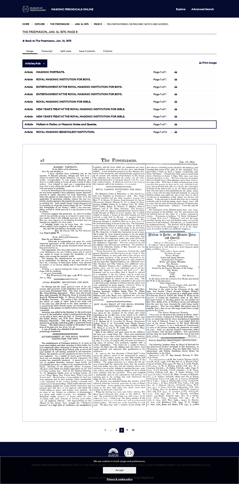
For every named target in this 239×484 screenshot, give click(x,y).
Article (28, 72)
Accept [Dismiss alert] (120, 470)
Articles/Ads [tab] (32, 63)
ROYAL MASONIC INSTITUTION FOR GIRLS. (63, 101)
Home (25, 24)
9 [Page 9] (127, 430)
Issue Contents (87, 51)
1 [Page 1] (105, 430)
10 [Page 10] (133, 430)
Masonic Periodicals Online (72, 9)
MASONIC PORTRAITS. (50, 72)
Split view (65, 51)
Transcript (46, 51)
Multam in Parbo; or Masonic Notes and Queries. (66, 124)
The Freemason (59, 24)
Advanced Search (202, 9)
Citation (107, 51)
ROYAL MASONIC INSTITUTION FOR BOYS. (63, 79)
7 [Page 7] (116, 430)
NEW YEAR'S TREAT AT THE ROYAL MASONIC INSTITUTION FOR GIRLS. (80, 109)
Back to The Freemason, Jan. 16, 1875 (46, 40)
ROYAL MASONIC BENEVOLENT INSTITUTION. (65, 132)
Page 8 (98, 24)
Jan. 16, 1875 (82, 24)
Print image (208, 62)
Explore (180, 9)
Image (29, 51)
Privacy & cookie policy (119, 479)
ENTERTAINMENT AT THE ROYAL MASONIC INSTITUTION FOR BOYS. (79, 87)
